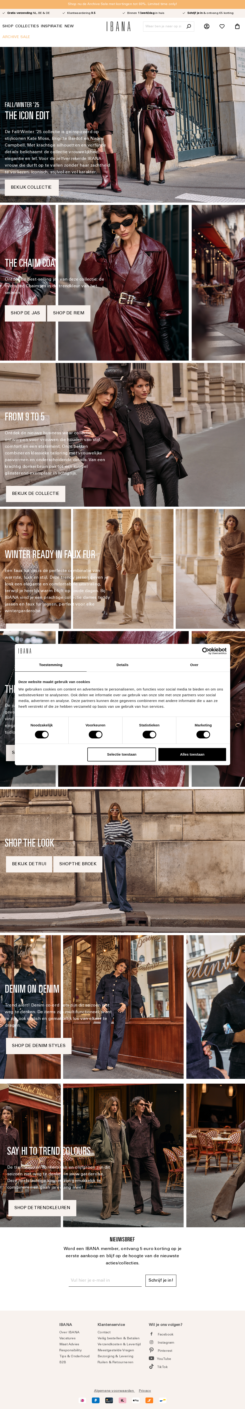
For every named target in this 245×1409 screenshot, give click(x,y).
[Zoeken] (188, 26)
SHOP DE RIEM (68, 313)
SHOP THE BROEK (77, 864)
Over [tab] (194, 665)
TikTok (162, 1367)
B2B (62, 1362)
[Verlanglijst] (222, 27)
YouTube (164, 1359)
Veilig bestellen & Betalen (118, 1338)
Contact (104, 1332)
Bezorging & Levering (115, 1356)
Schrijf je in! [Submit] (161, 1281)
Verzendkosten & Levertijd (119, 1344)
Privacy (145, 1391)
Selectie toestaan (122, 754)
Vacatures (67, 1338)
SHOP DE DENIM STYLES (39, 1046)
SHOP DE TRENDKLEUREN (42, 1208)
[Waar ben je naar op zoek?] (163, 26)
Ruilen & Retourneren (115, 1362)
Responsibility (70, 1350)
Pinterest (165, 1351)
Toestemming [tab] (50, 665)
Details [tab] (122, 665)
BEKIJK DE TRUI (29, 864)
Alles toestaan (192, 754)
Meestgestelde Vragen (116, 1350)
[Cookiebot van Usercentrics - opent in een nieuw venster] (206, 651)
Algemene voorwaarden (114, 1391)
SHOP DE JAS (25, 313)
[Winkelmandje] (237, 27)
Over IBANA (69, 1332)
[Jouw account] (206, 27)
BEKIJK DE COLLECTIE (35, 494)
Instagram (166, 1343)
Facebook (166, 1334)
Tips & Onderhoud (74, 1356)
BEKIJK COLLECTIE (32, 188)
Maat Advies (69, 1344)
